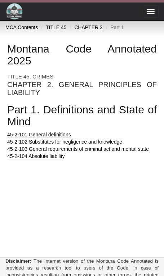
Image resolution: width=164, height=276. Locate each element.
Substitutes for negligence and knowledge (64, 142)
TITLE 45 (56, 27)
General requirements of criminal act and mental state (78, 149)
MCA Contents (21, 27)
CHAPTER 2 (88, 27)
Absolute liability (36, 156)
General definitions (39, 134)
